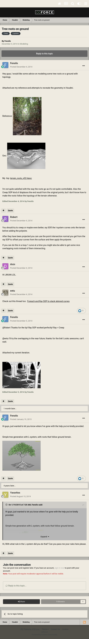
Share (21, 601)
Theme (45, 629)
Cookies (65, 629)
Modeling (24, 44)
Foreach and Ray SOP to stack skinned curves (48, 301)
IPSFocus (35, 629)
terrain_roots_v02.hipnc (21, 178)
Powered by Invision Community (44, 635)
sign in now (59, 568)
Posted (21, 67)
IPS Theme (25, 629)
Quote (10, 211)
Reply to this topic (44, 53)
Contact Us (55, 629)
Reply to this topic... (16, 585)
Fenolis (7, 41)
